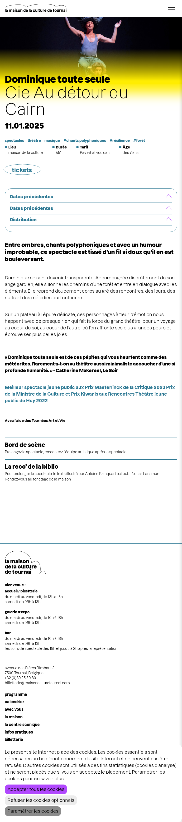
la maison (14, 717)
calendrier (14, 702)
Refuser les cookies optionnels (40, 800)
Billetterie (14, 739)
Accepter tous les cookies (35, 789)
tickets (22, 170)
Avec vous (14, 709)
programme (16, 694)
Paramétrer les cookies (32, 811)
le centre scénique (22, 724)
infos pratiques (19, 732)
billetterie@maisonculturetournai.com (37, 683)
